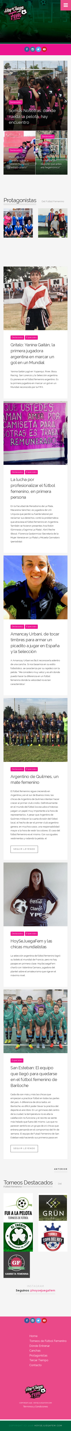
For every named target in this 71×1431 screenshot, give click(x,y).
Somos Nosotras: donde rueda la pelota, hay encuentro (32, 116)
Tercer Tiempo (38, 1360)
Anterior (60, 1169)
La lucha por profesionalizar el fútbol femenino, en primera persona (33, 488)
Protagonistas (38, 1355)
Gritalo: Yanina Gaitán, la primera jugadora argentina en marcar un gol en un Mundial (33, 353)
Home (33, 1336)
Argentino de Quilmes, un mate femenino (34, 779)
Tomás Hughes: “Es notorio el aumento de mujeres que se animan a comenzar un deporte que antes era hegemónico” (51, 155)
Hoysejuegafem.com (48, 1426)
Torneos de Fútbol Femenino (48, 1341)
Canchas (35, 1350)
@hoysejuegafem (42, 1290)
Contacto (35, 1365)
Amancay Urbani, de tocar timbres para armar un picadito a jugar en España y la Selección (35, 642)
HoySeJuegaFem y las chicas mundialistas (31, 943)
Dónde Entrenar (39, 1346)
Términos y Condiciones (35, 1406)
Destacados (15, 102)
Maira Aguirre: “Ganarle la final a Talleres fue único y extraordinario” (19, 162)
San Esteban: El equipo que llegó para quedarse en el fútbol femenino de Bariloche (34, 1076)
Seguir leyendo (24, 849)
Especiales (31, 337)
